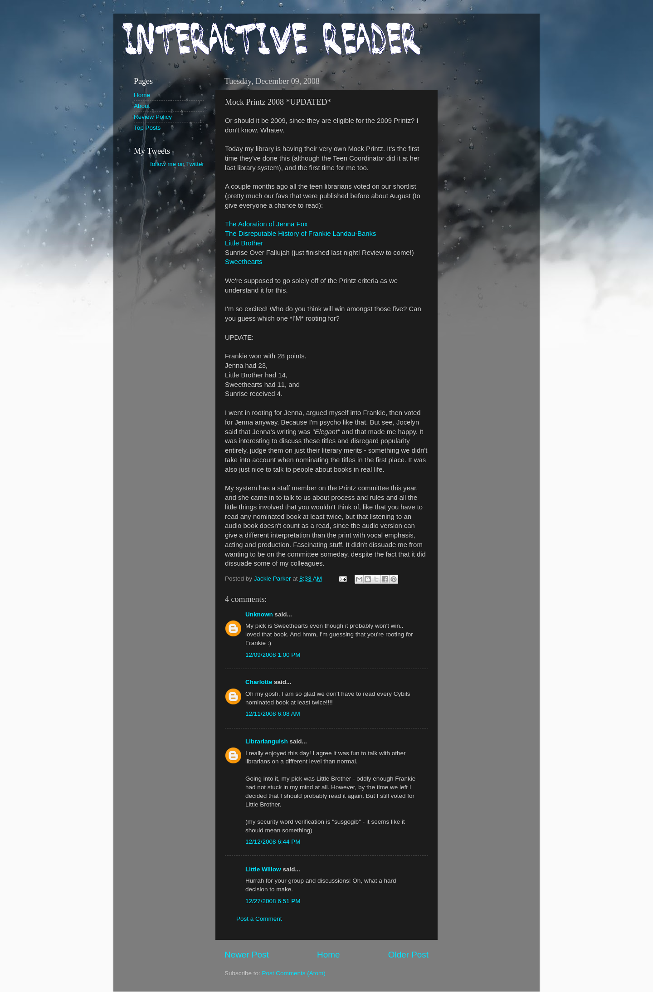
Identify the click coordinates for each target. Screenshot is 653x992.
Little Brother (244, 243)
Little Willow (263, 869)
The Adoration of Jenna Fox (266, 224)
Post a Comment (259, 918)
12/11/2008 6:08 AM (272, 713)
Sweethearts (244, 261)
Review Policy (153, 116)
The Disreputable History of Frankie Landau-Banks (300, 233)
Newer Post (246, 954)
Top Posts (147, 127)
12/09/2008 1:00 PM (273, 654)
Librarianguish (266, 741)
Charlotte (258, 682)
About (142, 106)
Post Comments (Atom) (294, 973)
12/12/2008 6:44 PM (273, 841)
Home (328, 954)
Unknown (259, 614)
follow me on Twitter (177, 164)
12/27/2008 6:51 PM (273, 901)
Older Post (408, 954)
